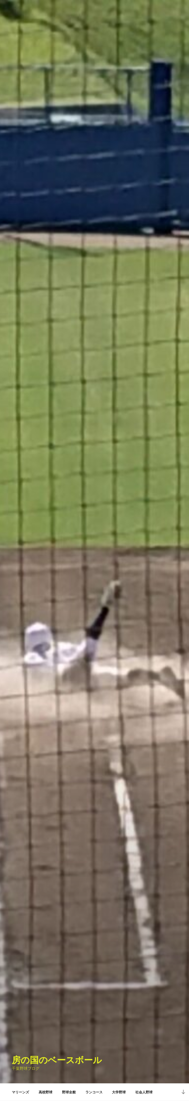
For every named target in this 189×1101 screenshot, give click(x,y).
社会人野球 (144, 1092)
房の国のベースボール (57, 1060)
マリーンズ (20, 1092)
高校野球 (45, 1092)
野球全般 (69, 1092)
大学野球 (119, 1092)
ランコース (94, 1092)
